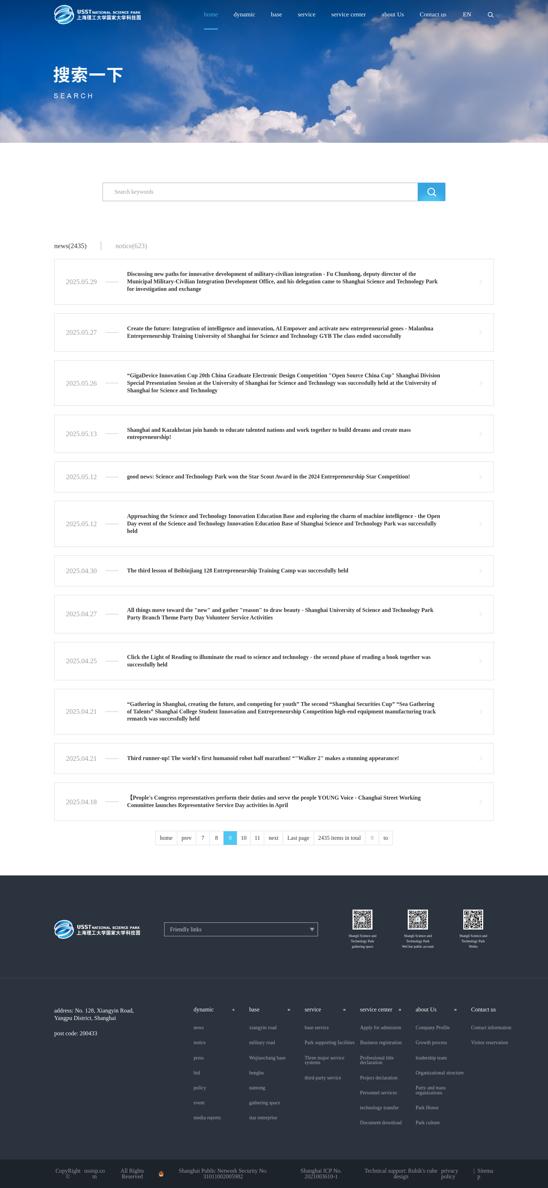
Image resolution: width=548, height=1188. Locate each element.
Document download (381, 1122)
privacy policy (449, 1173)
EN (467, 14)
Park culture (428, 1122)
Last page (298, 838)
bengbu (256, 1073)
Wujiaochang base (267, 1058)
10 (244, 838)
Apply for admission (380, 1027)
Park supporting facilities (329, 1042)
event (199, 1102)
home (211, 14)
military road (262, 1042)
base (276, 14)
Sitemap (485, 1173)
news (199, 1027)
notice (200, 1042)
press (199, 1058)
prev (187, 838)
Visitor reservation (489, 1042)
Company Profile (433, 1027)
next (273, 838)
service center (348, 14)
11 (257, 838)
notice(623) (131, 245)
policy (200, 1087)
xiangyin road (263, 1027)
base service (316, 1027)
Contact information (491, 1027)
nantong (257, 1087)
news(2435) (70, 245)
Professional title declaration (376, 1061)
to (385, 838)
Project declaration (378, 1078)
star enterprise (263, 1117)
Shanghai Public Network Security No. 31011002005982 (223, 1173)
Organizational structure (440, 1073)
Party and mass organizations (431, 1090)
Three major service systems (324, 1061)
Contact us (433, 14)
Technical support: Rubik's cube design (401, 1173)
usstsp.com (94, 1173)
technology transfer (379, 1107)
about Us (393, 14)
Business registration (381, 1042)
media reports (207, 1117)
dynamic (244, 14)
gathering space (264, 1102)
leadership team (431, 1058)
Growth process (431, 1042)
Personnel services (378, 1092)
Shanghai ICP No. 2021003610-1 (321, 1173)
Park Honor (427, 1107)
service (306, 14)
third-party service (322, 1078)
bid (197, 1073)
